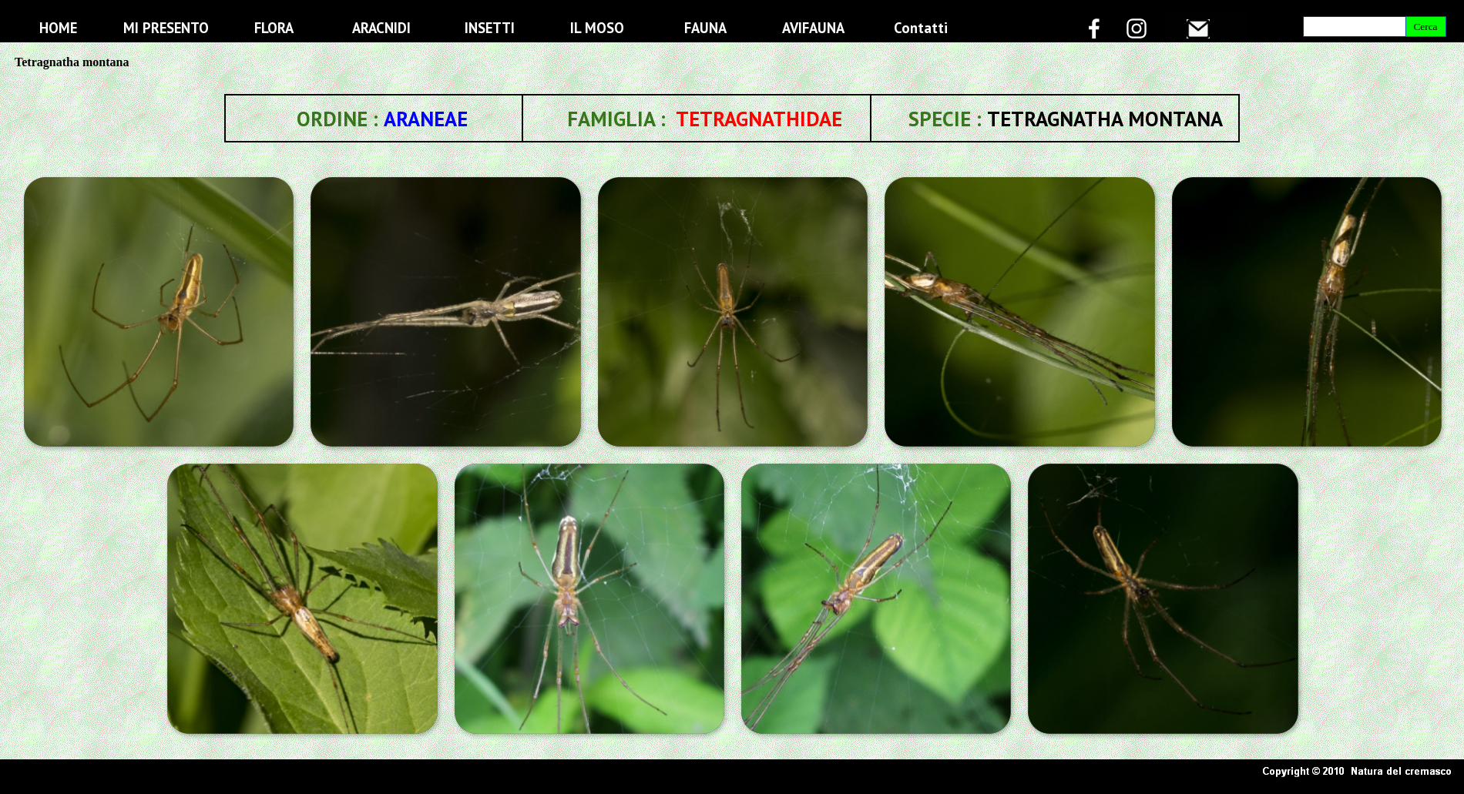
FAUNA (705, 27)
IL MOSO (597, 27)
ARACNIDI (381, 27)
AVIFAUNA (813, 27)
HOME (58, 27)
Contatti (921, 27)
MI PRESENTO (166, 27)
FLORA (274, 27)
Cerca (1425, 26)
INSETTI (490, 27)
